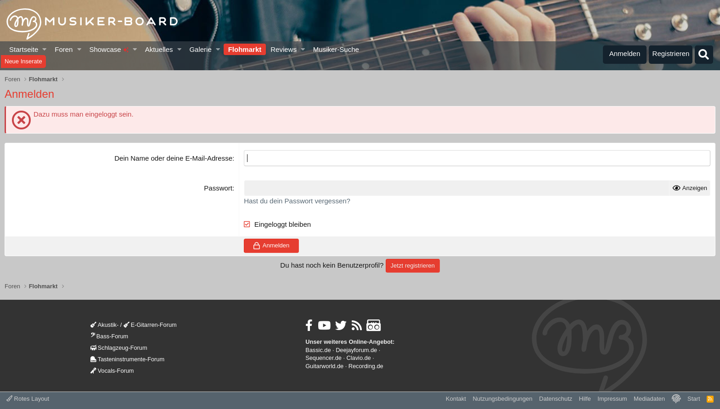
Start (693, 398)
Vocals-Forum (112, 370)
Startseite (23, 49)
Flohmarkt (245, 49)
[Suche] (704, 54)
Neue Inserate (23, 61)
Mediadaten (649, 398)
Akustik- (104, 324)
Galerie (200, 49)
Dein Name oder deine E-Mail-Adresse (173, 158)
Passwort (218, 188)
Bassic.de (318, 350)
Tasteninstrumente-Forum (127, 359)
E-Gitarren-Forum (150, 324)
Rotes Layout (27, 398)
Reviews (283, 49)
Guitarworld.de (324, 366)
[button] (45, 49)
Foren (64, 49)
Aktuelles (159, 49)
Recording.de (366, 366)
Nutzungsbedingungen (502, 398)
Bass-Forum (109, 336)
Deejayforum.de (356, 350)
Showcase (108, 49)
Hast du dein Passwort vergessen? (297, 201)
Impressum (612, 398)
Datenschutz (555, 398)
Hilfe (585, 398)
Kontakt (456, 398)
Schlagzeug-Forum (118, 347)
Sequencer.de (323, 357)
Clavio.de (359, 357)
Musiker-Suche (336, 49)
